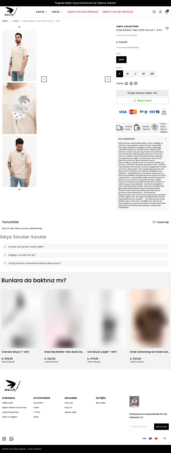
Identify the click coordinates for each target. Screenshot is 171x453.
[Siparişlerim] (160, 12)
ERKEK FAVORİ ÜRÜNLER (117, 12)
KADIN (42, 12)
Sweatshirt (38, 402)
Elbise (36, 416)
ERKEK (57, 12)
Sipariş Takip (70, 412)
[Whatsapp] (11, 439)
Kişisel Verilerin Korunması (14, 407)
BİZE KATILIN (161, 426)
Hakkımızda (7, 402)
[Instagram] (4, 439)
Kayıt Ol (68, 407)
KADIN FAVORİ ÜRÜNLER (82, 12)
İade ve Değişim (9, 416)
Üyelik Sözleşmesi (10, 412)
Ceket (36, 407)
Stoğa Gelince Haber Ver (142, 93)
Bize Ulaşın (101, 402)
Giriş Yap (69, 402)
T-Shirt (15, 21)
